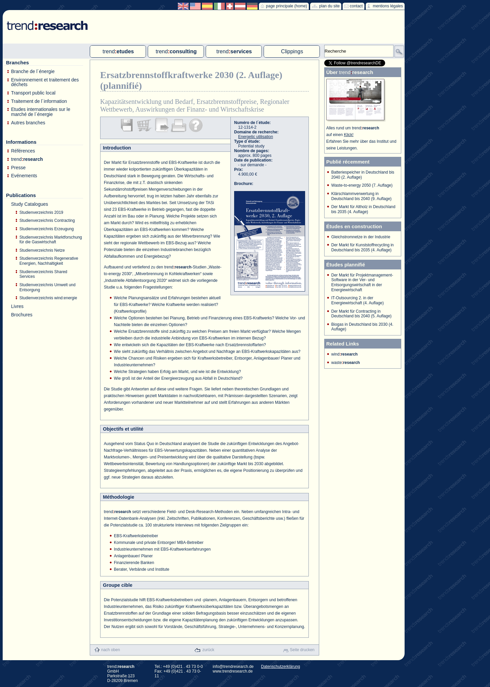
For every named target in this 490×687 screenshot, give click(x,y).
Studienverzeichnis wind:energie (48, 298)
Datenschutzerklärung (280, 666)
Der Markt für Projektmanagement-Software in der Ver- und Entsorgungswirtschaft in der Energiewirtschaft (362, 282)
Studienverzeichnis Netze (42, 250)
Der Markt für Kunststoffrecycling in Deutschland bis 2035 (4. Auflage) (362, 247)
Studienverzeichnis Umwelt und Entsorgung (47, 287)
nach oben (110, 649)
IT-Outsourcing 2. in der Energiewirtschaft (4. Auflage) (357, 300)
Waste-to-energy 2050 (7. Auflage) (362, 185)
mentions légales (388, 6)
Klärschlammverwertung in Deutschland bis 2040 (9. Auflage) (361, 196)
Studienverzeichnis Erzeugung (46, 229)
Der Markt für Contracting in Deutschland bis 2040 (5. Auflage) (361, 314)
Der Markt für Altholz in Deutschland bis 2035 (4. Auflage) (363, 209)
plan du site (329, 6)
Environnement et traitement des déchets (45, 82)
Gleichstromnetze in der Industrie (360, 237)
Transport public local (33, 93)
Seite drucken (302, 649)
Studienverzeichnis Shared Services (43, 274)
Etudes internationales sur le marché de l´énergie (40, 112)
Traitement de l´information (39, 101)
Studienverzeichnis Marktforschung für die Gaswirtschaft (50, 240)
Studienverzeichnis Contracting (47, 220)
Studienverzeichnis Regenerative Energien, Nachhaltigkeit (48, 261)
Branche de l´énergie (33, 71)
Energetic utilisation (255, 136)
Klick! (349, 134)
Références (23, 150)
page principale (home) (286, 6)
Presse (18, 167)
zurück (208, 649)
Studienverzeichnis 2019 (41, 212)
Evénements (24, 175)
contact (356, 6)
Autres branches (28, 122)
